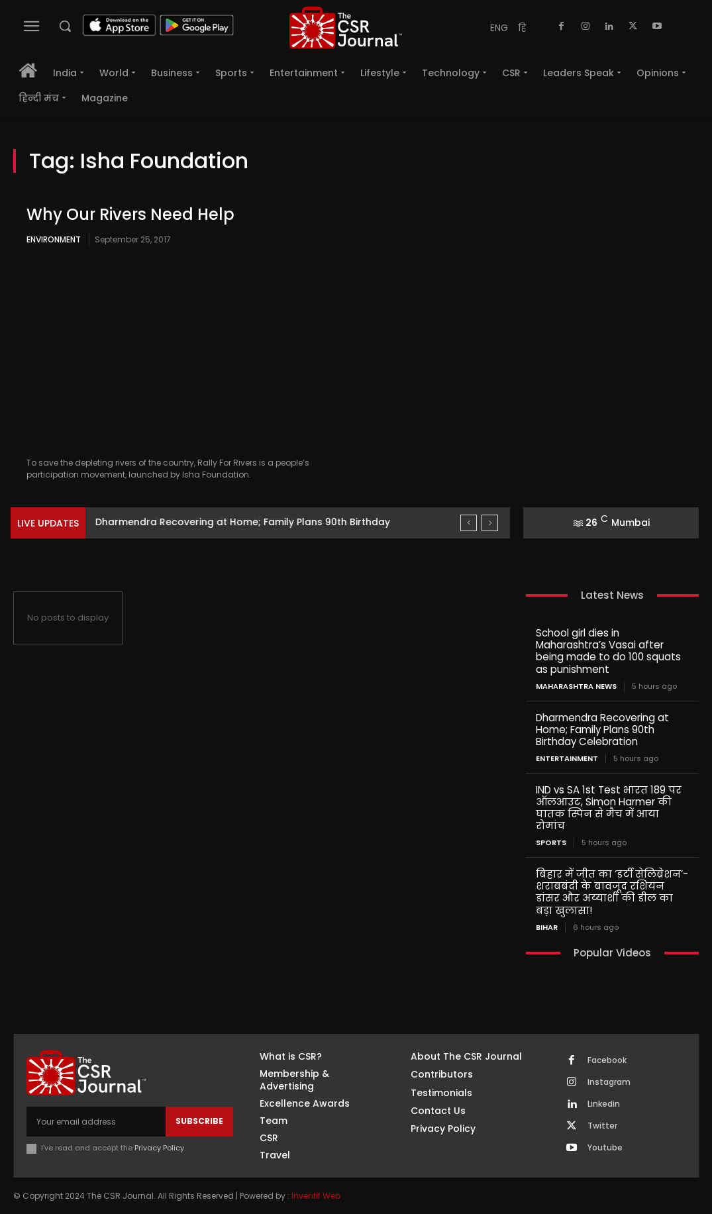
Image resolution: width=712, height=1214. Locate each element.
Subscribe (199, 1119)
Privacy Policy (159, 1146)
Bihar (547, 926)
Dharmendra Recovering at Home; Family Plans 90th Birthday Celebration (602, 729)
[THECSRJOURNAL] (346, 27)
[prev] (468, 523)
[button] (65, 26)
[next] (490, 523)
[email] (96, 1120)
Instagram (609, 1081)
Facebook (607, 1059)
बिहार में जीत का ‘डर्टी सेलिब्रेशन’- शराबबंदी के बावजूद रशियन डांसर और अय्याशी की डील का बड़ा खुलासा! (612, 891)
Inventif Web (315, 1195)
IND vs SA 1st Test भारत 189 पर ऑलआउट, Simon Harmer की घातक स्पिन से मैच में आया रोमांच (609, 807)
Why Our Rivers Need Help (130, 214)
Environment (53, 239)
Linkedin (603, 1102)
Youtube (605, 1146)
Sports (551, 842)
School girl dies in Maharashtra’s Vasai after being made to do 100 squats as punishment (608, 651)
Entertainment (567, 758)
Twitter (602, 1124)
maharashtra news (576, 686)
